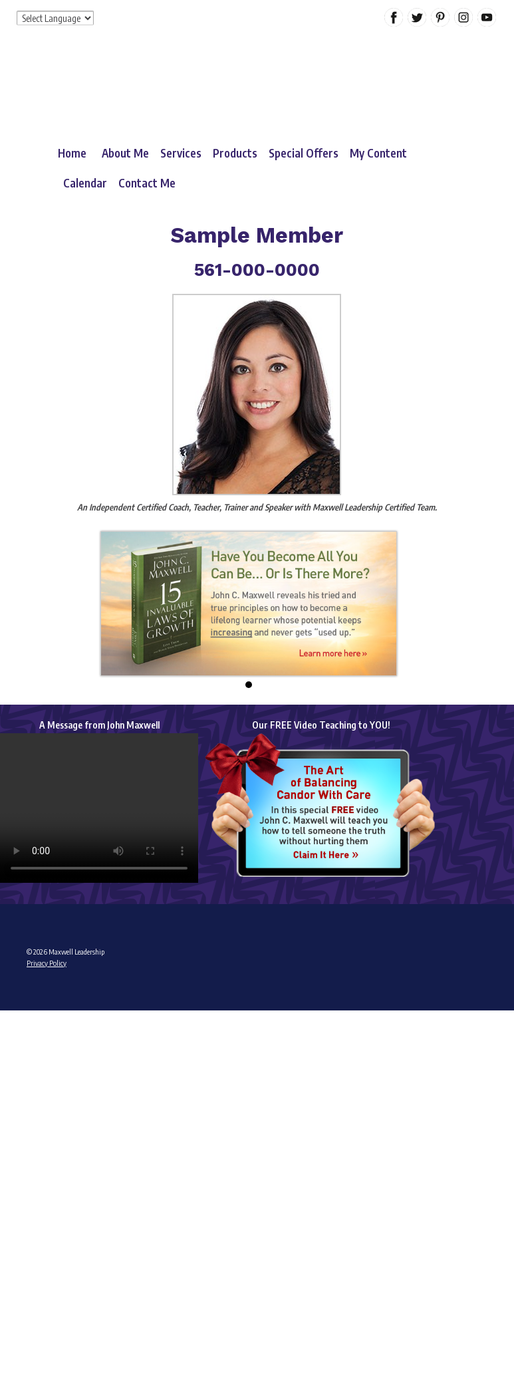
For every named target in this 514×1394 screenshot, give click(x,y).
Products (235, 153)
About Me (125, 153)
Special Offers (303, 153)
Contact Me (147, 182)
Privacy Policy (46, 963)
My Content (378, 153)
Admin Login (45, 1014)
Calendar (85, 182)
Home (72, 153)
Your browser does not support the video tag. (99, 808)
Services (180, 153)
